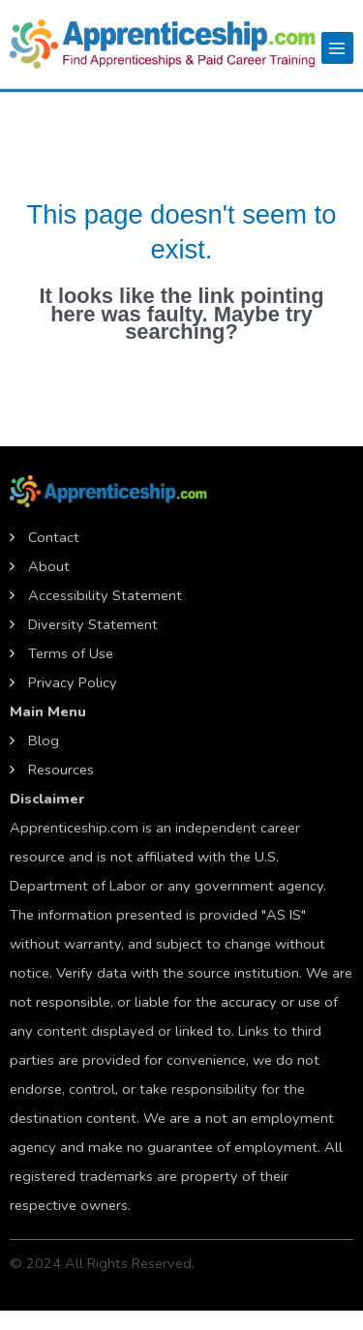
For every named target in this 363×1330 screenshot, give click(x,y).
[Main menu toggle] (337, 48)
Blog (43, 740)
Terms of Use (70, 653)
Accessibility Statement (105, 595)
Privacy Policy (72, 682)
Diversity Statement (93, 624)
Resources (61, 769)
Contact (53, 537)
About (49, 566)
